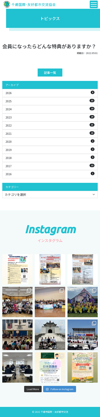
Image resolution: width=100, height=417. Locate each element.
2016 (50, 174)
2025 (50, 101)
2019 (50, 150)
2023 (50, 117)
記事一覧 (50, 72)
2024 (50, 109)
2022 (50, 125)
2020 (50, 141)
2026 (50, 93)
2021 (50, 133)
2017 (50, 166)
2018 (50, 158)
